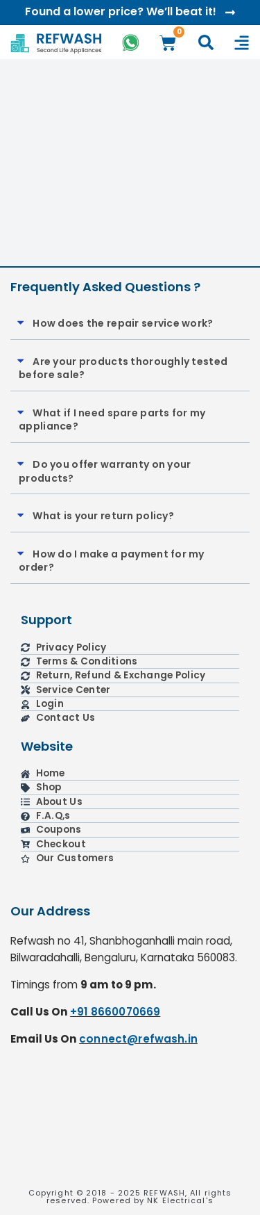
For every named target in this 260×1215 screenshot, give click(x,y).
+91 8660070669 (115, 1011)
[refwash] (130, 1123)
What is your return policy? (103, 516)
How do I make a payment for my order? (112, 561)
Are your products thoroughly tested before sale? (123, 368)
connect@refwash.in (138, 1038)
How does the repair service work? (123, 323)
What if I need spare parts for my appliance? (112, 420)
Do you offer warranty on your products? (105, 471)
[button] (130, 324)
